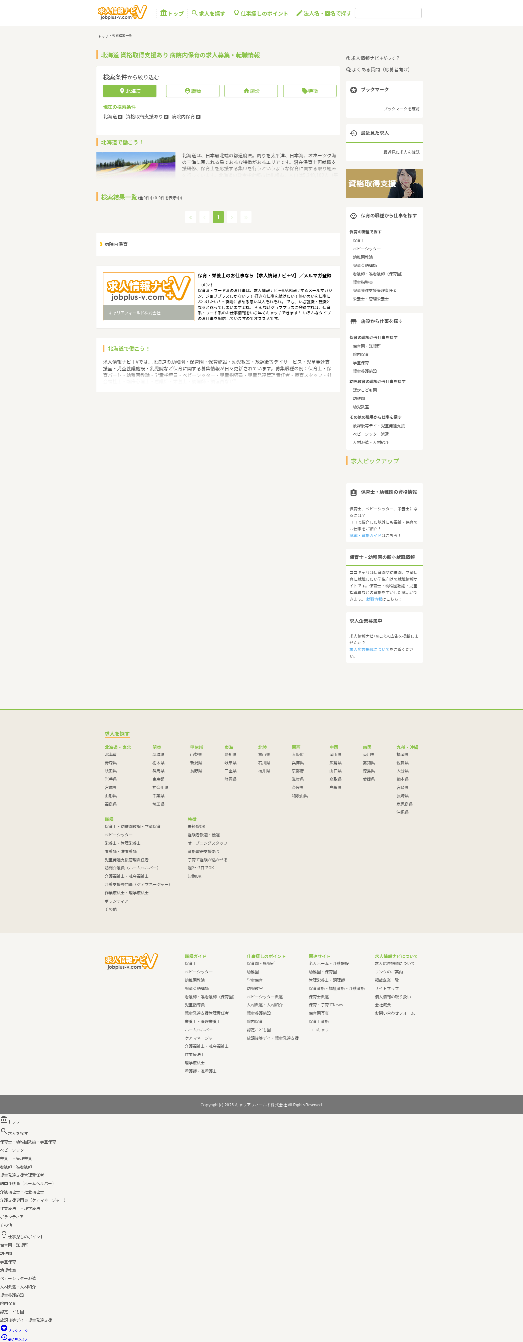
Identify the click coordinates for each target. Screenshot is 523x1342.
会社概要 (383, 1004)
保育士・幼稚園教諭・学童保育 (133, 826)
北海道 (111, 754)
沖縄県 (403, 812)
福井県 (264, 770)
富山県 (264, 754)
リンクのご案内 (389, 971)
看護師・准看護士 (201, 1071)
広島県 (336, 762)
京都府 (298, 770)
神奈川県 (160, 787)
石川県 (264, 762)
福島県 (111, 804)
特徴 (309, 90)
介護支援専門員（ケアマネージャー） (138, 884)
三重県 (230, 770)
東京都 (158, 779)
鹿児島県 (405, 804)
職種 (192, 90)
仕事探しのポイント (260, 13)
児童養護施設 (365, 371)
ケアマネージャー (200, 1038)
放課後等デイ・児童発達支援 (379, 425)
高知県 (369, 762)
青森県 (111, 762)
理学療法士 (195, 1062)
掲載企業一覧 (387, 980)
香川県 (369, 754)
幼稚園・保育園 (323, 971)
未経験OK (196, 826)
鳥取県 (336, 779)
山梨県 (196, 754)
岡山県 (336, 754)
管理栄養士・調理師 (327, 980)
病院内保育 (116, 244)
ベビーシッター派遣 (371, 434)
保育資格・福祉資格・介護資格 (337, 988)
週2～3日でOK (201, 867)
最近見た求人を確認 (402, 152)
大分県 (403, 770)
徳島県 (369, 770)
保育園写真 (319, 1013)
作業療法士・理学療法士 (127, 892)
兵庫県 (298, 762)
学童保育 (361, 362)
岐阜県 (230, 762)
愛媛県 (369, 779)
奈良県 (298, 787)
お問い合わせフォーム (395, 1013)
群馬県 (158, 770)
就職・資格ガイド (366, 535)
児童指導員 (363, 282)
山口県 (336, 770)
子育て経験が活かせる (208, 859)
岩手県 (111, 779)
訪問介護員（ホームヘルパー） (133, 867)
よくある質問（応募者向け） (379, 69)
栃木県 (158, 762)
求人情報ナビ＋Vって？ (373, 58)
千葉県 (158, 795)
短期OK (194, 876)
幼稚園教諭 (363, 257)
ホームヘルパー (199, 1029)
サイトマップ (387, 988)
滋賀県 (298, 779)
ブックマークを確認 (402, 108)
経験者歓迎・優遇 (204, 834)
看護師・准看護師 (121, 851)
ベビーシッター (367, 248)
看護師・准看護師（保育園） (379, 273)
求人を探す (208, 13)
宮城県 (111, 787)
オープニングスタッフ (207, 843)
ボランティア (116, 901)
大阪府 (298, 754)
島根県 (336, 787)
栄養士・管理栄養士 (371, 298)
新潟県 (196, 762)
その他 (111, 909)
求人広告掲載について (370, 649)
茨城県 (158, 754)
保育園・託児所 (367, 346)
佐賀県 (403, 762)
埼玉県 (158, 804)
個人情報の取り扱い (393, 996)
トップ (172, 13)
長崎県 (403, 795)
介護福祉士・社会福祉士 (127, 876)
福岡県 (403, 754)
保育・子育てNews (326, 1004)
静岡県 (230, 779)
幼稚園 (359, 398)
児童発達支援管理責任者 (375, 290)
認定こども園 (365, 390)
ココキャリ (319, 1029)
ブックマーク (14, 1330)
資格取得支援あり (204, 851)
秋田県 (111, 770)
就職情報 (374, 599)
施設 (251, 90)
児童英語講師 (365, 265)
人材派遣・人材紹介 (371, 442)
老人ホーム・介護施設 (329, 963)
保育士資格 (319, 1021)
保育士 (359, 240)
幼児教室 (361, 406)
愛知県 (230, 754)
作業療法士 (195, 1054)
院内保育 (361, 354)
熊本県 (403, 779)
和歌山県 (300, 795)
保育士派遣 (319, 996)
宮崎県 (403, 787)
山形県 (111, 795)
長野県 (196, 770)
